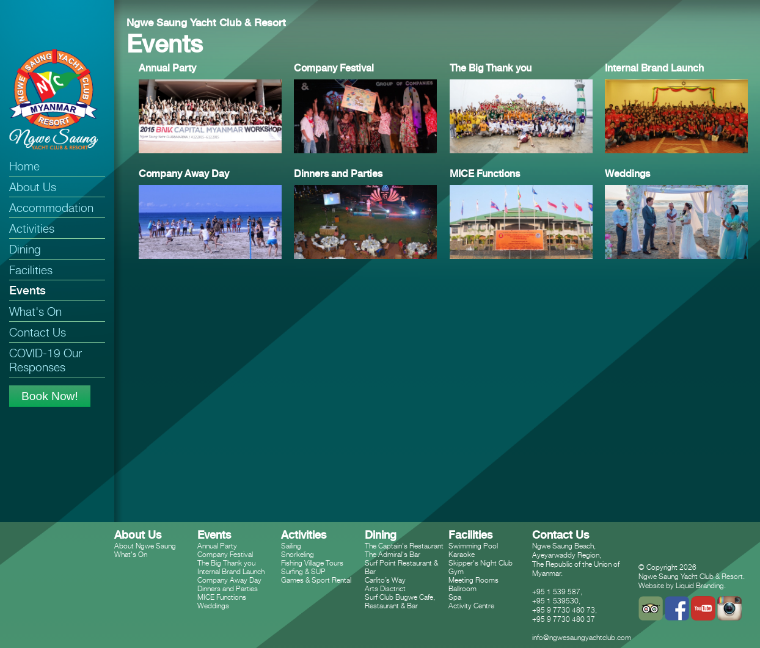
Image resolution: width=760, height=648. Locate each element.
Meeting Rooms (473, 579)
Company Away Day (229, 579)
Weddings (213, 605)
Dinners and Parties (227, 588)
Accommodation (51, 207)
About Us (32, 187)
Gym (456, 571)
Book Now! (49, 396)
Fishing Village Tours (312, 562)
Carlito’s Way (385, 579)
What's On (35, 311)
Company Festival (225, 554)
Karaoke (461, 554)
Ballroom (462, 588)
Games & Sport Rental (316, 579)
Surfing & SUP (303, 571)
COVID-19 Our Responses (45, 360)
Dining (25, 249)
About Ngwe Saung (145, 545)
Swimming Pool (473, 545)
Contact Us (37, 332)
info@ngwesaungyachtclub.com (581, 637)
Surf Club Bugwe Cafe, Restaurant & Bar (400, 601)
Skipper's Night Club (480, 562)
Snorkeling (297, 554)
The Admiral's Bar (392, 554)
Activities (31, 228)
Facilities (31, 270)
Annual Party (217, 545)
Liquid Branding (700, 585)
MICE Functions (221, 597)
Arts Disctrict (385, 588)
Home (24, 166)
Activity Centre (471, 605)
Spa (454, 597)
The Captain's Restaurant (404, 545)
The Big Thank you (226, 562)
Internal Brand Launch (231, 571)
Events (27, 290)
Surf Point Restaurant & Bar (401, 567)
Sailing (291, 545)
